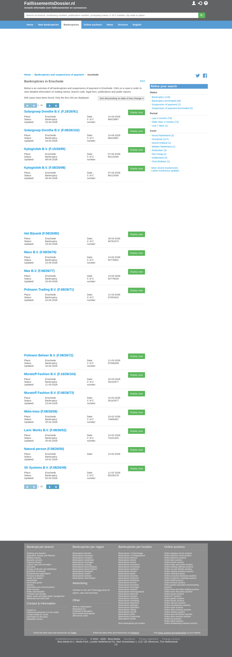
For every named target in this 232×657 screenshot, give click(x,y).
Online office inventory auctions (177, 610)
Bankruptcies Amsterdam (129, 567)
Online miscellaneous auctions (177, 605)
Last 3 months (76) (162, 118)
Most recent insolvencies (164, 167)
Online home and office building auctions (181, 589)
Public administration (36, 592)
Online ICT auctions (172, 596)
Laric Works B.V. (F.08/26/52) (45, 430)
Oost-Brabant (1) (161, 161)
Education (31, 567)
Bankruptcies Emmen (127, 583)
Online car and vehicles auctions (178, 569)
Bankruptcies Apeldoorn (128, 569)
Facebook (134, 633)
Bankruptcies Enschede (128, 585)
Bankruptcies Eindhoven (128, 580)
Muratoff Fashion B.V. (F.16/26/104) (50, 374)
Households (32, 580)
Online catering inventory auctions (178, 571)
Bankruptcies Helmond (128, 594)
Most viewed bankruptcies (84, 613)
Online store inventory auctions (177, 616)
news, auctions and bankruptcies (172, 633)
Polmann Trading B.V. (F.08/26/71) (49, 289)
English (137, 24)
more (99, 590)
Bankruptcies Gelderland (83, 560)
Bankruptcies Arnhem (127, 571)
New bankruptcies (48, 24)
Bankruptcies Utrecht (82, 573)
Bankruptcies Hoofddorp (128, 601)
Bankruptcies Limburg (82, 564)
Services (123, 24)
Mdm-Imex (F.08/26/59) (40, 411)
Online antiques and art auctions (178, 553)
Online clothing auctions (174, 573)
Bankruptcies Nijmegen (128, 605)
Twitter (73, 633)
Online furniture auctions (174, 583)
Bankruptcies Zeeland (82, 576)
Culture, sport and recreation (39, 564)
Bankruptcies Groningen (83, 562)
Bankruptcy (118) (161, 97)
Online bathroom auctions (175, 558)
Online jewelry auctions (174, 598)
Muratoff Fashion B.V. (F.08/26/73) (49, 392)
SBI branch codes (80, 616)
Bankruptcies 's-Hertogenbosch (131, 555)
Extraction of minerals (36, 571)
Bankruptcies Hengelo (127, 596)
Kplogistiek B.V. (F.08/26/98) (44, 167)
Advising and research (36, 553)
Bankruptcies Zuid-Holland (84, 578)
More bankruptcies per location (131, 623)
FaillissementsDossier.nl (49, 3)
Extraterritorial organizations (39, 573)
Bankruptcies (71, 24)
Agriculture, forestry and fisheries (41, 555)
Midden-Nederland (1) (163, 146)
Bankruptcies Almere (127, 562)
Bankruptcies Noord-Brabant (85, 567)
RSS (142, 81)
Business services (34, 560)
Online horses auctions (174, 594)
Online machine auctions (174, 603)
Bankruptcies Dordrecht (128, 578)
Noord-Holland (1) (161, 142)
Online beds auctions (173, 560)
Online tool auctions (172, 619)
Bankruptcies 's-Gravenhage (130, 553)
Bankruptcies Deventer (128, 576)
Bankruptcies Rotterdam (128, 607)
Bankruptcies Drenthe (82, 553)
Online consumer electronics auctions (180, 576)
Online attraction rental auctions (178, 555)
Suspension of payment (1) (166, 104)
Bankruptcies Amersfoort (129, 564)
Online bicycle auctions (174, 562)
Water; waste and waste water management (45, 596)
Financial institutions (35, 576)
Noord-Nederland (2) (163, 135)
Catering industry (34, 562)
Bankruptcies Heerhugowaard (131, 592)
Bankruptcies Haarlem (127, 589)
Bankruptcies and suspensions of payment (59, 74)
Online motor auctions (173, 607)
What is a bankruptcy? (82, 607)
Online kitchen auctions (174, 601)
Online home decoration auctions (178, 592)
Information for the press (37, 617)
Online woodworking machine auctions (180, 623)
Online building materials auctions (178, 567)
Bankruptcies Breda (126, 573)
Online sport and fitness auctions (178, 614)
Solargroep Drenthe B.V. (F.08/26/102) (52, 130)
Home (30, 24)
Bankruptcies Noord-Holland (85, 569)
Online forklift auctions (173, 580)
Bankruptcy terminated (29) (166, 100)
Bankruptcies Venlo (126, 614)
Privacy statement (148, 638)
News (110, 24)
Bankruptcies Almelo (127, 560)
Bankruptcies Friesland (82, 558)
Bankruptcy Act (79, 609)
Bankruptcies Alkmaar (127, 558)
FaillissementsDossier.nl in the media (42, 612)
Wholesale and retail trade (38, 598)
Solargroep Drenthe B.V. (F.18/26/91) (51, 111)
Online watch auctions (173, 621)
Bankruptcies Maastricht (128, 603)
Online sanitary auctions (174, 612)
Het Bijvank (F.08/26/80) (41, 233)
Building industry (34, 558)
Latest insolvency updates (165, 170)
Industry (30, 585)
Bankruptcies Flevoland (83, 555)
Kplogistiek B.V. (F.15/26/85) (44, 149)
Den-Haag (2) (159, 154)
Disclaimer (129, 638)
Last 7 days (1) (160, 125)
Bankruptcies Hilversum (128, 598)
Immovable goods (34, 583)
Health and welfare (35, 578)
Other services (33, 589)
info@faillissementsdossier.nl (71, 638)
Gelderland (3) (159, 157)
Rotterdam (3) (159, 150)
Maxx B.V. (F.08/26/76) (40, 252)
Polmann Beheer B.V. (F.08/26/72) (48, 355)
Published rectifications (82, 611)
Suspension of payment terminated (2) (172, 108)
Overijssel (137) (160, 139)
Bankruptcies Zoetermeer (129, 616)
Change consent (171, 638)
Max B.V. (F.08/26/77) (39, 271)
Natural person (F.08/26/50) (44, 449)
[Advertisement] (84, 207)
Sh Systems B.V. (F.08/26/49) (45, 467)
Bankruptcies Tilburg (127, 610)
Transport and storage (36, 594)
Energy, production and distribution (42, 569)
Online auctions (93, 24)
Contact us (31, 610)
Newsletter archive (35, 619)
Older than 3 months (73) (165, 121)
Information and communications (41, 587)
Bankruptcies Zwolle (127, 619)
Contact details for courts (37, 614)
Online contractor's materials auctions (180, 578)
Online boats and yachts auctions (178, 564)
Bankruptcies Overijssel (83, 571)
